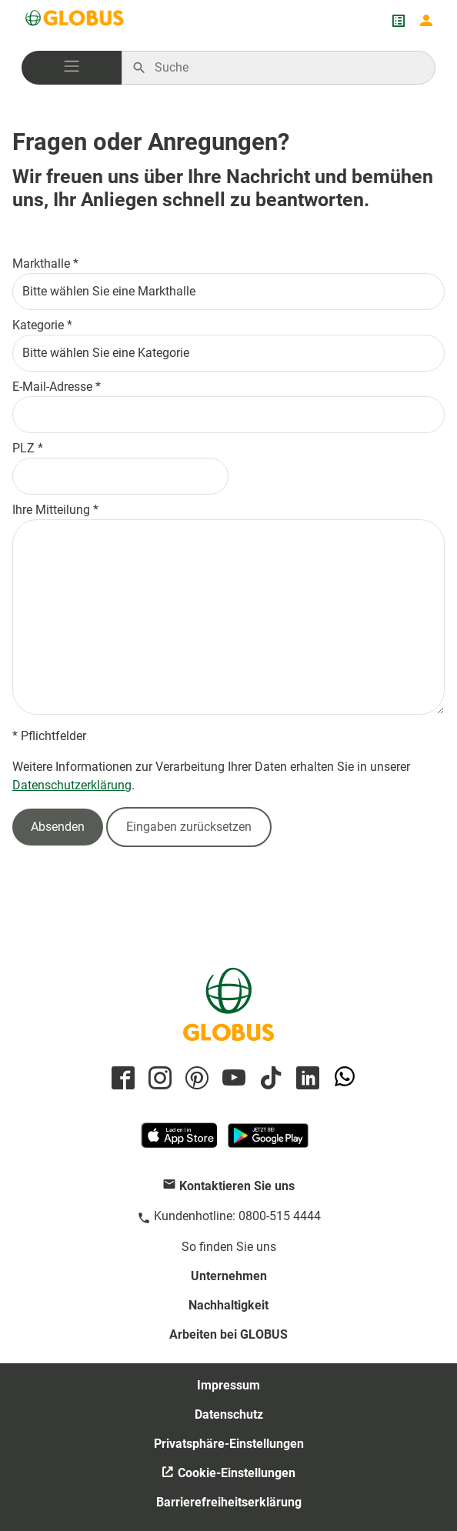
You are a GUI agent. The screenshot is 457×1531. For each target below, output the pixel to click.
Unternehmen (229, 1276)
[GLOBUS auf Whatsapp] (342, 1079)
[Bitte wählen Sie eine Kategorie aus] (228, 353)
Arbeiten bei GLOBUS (228, 1334)
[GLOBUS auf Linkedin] (305, 1079)
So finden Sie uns (229, 1246)
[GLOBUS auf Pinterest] (194, 1079)
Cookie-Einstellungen (235, 1473)
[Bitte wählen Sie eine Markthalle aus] (228, 291)
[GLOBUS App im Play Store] (268, 1142)
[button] (71, 67)
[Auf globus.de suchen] (286, 68)
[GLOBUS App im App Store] (180, 1142)
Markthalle (41, 263)
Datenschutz (229, 1414)
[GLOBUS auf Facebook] (121, 1079)
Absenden (58, 826)
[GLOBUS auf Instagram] (157, 1079)
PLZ (23, 448)
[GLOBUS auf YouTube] (231, 1079)
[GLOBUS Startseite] (75, 20)
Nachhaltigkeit (228, 1305)
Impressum (228, 1385)
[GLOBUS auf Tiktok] (268, 1079)
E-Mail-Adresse (52, 386)
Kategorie (38, 325)
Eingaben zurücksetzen (189, 826)
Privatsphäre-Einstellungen (229, 1443)
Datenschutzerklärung (72, 785)
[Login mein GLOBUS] (426, 21)
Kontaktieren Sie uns (237, 1186)
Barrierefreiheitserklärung (229, 1502)
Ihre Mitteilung (51, 509)
